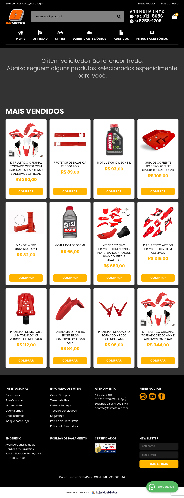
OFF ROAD (40, 38)
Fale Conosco (169, 3)
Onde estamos (15, 416)
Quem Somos (14, 411)
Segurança (57, 416)
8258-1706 (147, 21)
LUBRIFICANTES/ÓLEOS (89, 38)
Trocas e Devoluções (63, 411)
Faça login (36, 3)
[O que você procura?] (119, 16)
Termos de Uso (59, 400)
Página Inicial (14, 395)
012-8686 (148, 16)
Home (20, 38)
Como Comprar (60, 395)
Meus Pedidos (147, 3)
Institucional (17, 388)
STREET (60, 38)
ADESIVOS (121, 38)
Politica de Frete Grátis (64, 421)
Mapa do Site (14, 405)
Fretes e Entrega (60, 405)
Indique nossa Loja (17, 421)
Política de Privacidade (64, 426)
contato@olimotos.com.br (111, 408)
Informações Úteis (65, 388)
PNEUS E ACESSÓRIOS (152, 38)
